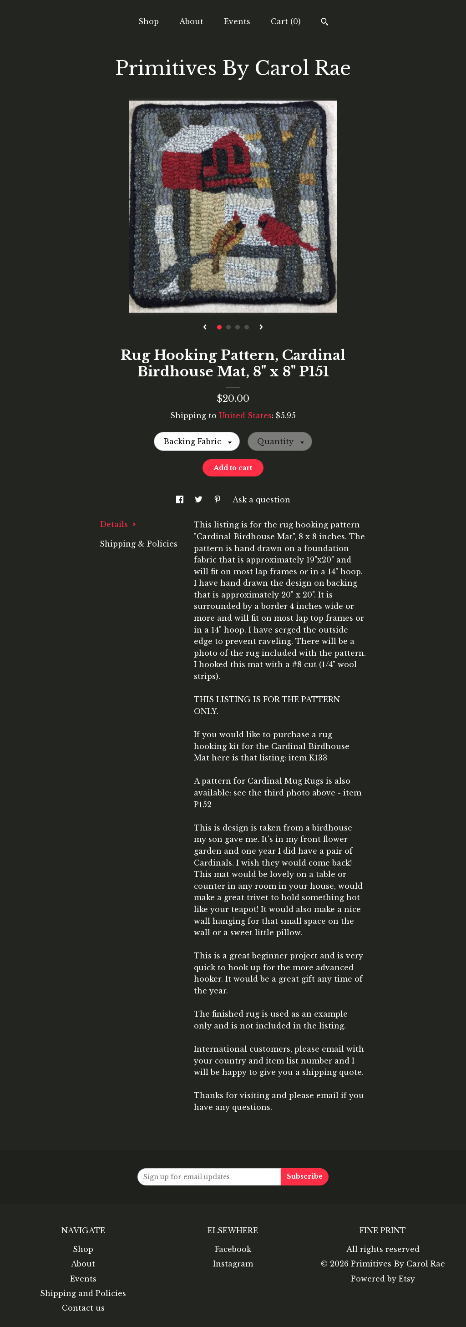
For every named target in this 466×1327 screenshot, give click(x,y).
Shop (148, 21)
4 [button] (246, 327)
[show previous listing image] (205, 327)
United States (245, 415)
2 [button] (228, 327)
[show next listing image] (261, 327)
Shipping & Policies (138, 543)
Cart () (286, 21)
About (191, 21)
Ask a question (261, 499)
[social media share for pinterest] (218, 499)
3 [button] (237, 327)
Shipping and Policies (83, 1293)
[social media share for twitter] (200, 499)
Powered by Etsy (383, 1278)
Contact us (83, 1307)
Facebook (233, 1249)
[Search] (324, 23)
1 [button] (219, 327)
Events (237, 21)
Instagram (233, 1263)
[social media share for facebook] (181, 499)
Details (118, 524)
